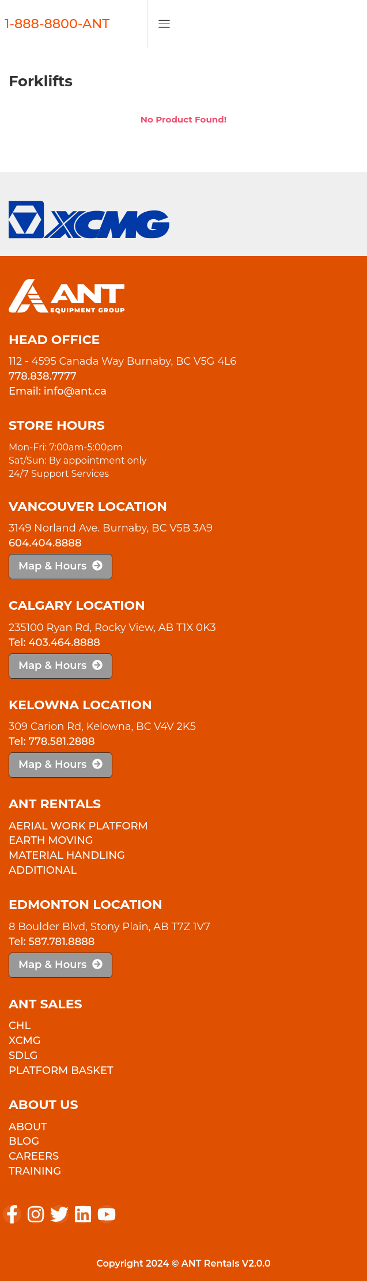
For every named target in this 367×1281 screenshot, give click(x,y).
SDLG (23, 1055)
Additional (43, 870)
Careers (34, 1156)
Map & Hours (60, 566)
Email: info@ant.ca (58, 391)
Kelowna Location (80, 705)
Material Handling (67, 855)
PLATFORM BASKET (61, 1070)
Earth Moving (51, 840)
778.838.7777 (43, 376)
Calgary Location (77, 605)
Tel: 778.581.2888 (52, 741)
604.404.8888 (45, 543)
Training (35, 1171)
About (28, 1127)
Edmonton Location (85, 904)
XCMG (25, 1040)
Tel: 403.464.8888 (54, 642)
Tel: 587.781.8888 (51, 941)
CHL (20, 1025)
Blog (24, 1141)
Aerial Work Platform (78, 826)
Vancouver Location (88, 506)
